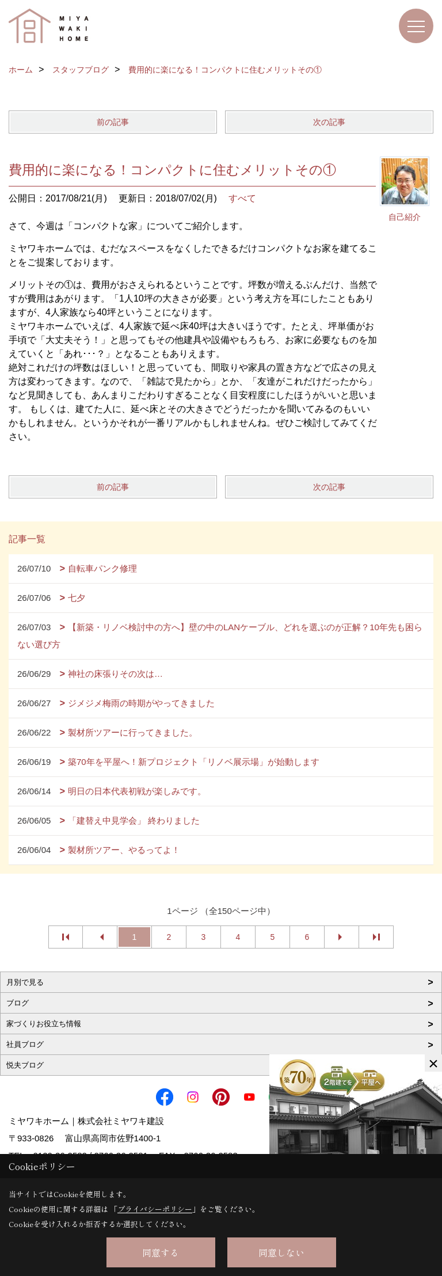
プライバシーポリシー (154, 1208)
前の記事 (113, 122)
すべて (242, 198)
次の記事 (329, 122)
